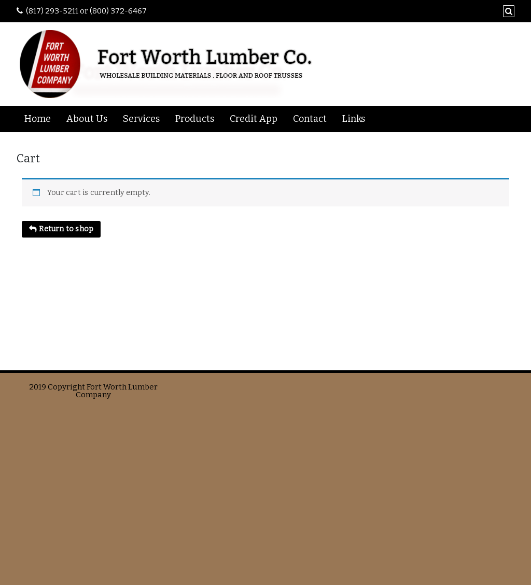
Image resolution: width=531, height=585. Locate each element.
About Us (86, 118)
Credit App (253, 118)
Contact (310, 118)
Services (141, 118)
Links (353, 118)
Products (194, 118)
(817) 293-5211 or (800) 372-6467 (86, 11)
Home (37, 118)
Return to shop (65, 229)
